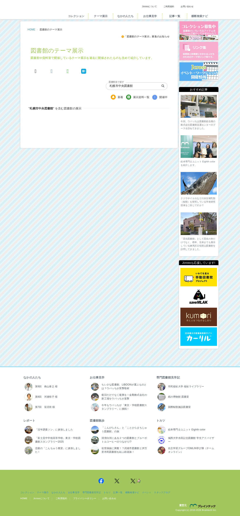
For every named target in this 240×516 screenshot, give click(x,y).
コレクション (76, 16)
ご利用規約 (169, 6)
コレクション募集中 (198, 30)
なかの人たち (125, 16)
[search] (162, 86)
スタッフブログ (162, 492)
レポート (29, 420)
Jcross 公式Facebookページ (101, 481)
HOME (31, 29)
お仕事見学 (150, 16)
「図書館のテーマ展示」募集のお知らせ (145, 36)
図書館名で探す (116, 82)
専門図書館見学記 (168, 377)
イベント (146, 492)
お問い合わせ (187, 6)
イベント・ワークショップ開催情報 (198, 71)
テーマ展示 (100, 16)
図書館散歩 (97, 420)
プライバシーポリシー (84, 498)
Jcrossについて (149, 6)
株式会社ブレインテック (203, 505)
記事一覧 (174, 16)
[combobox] (130, 86)
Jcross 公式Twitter (117, 481)
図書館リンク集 (198, 51)
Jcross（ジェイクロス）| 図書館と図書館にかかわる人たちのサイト (40, 11)
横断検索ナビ (199, 16)
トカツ (160, 420)
